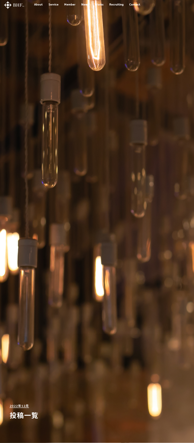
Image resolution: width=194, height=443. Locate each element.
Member (69, 4)
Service (53, 4)
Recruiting (116, 4)
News (85, 4)
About (38, 4)
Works (99, 4)
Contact (134, 4)
